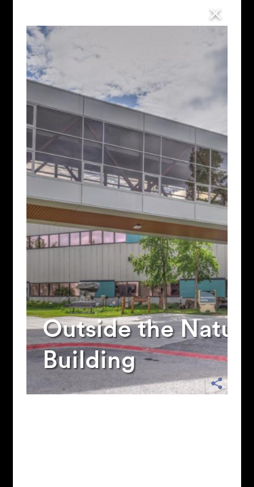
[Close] (215, 13)
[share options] (217, 383)
